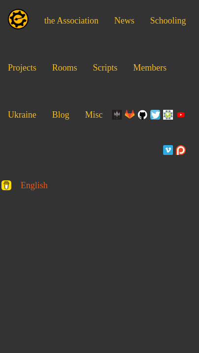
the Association (71, 20)
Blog (60, 115)
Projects (22, 68)
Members (150, 68)
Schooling (168, 20)
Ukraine (22, 115)
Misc (94, 115)
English (34, 185)
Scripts (105, 68)
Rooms (64, 68)
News (124, 20)
